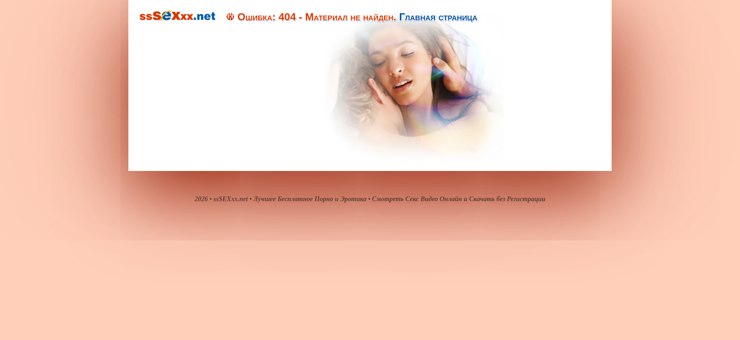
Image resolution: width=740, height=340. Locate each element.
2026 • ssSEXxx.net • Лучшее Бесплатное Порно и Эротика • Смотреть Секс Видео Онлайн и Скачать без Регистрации (369, 199)
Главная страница (438, 17)
